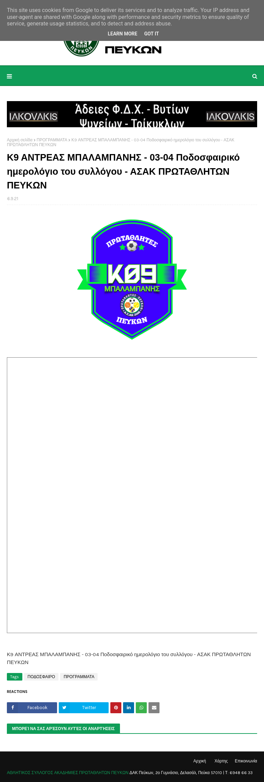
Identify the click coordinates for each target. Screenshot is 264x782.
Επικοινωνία (246, 761)
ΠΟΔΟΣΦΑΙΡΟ (41, 676)
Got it (151, 33)
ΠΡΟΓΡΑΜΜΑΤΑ (52, 140)
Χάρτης (221, 761)
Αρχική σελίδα (20, 140)
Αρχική (200, 761)
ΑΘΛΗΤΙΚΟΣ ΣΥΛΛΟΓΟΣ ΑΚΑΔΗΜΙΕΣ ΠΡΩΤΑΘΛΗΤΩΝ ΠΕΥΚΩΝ (68, 772)
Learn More (122, 33)
